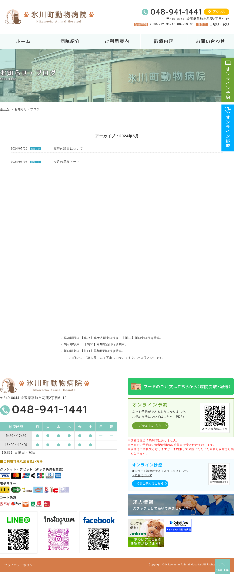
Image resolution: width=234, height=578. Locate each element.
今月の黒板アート (67, 161)
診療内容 (164, 41)
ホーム (23, 41)
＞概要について (142, 475)
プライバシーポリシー (20, 565)
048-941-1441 (176, 12)
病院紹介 (70, 41)
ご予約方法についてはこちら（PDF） (159, 416)
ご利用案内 (117, 41)
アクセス (219, 11)
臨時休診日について (68, 148)
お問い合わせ (210, 41)
